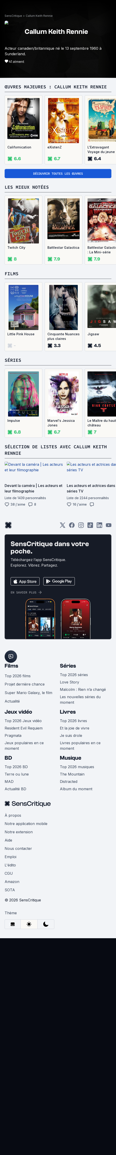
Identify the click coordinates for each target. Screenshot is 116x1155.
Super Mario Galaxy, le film (28, 692)
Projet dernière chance (25, 684)
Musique (70, 758)
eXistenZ (54, 147)
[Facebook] (72, 527)
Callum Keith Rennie (39, 15)
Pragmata (13, 735)
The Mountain (72, 774)
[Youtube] (108, 527)
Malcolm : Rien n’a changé (83, 689)
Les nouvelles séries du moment (80, 700)
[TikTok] (90, 527)
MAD (9, 781)
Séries (68, 666)
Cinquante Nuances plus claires (63, 336)
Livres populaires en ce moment (80, 746)
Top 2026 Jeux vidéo (23, 720)
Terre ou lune (17, 774)
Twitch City (16, 247)
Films (11, 666)
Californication (19, 147)
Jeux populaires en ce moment (24, 746)
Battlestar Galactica (63, 247)
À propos (13, 815)
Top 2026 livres (73, 720)
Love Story (69, 682)
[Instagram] (81, 527)
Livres (68, 712)
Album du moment (76, 789)
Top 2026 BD (16, 766)
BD (8, 758)
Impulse (13, 421)
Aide (8, 840)
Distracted (68, 781)
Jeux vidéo (18, 712)
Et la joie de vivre (74, 728)
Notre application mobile (26, 823)
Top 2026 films (18, 676)
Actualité (12, 701)
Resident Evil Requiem (24, 728)
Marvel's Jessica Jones (61, 423)
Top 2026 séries (74, 674)
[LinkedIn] (99, 527)
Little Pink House (21, 334)
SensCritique (13, 15)
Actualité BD (15, 789)
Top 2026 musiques (77, 766)
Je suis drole (71, 735)
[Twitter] (62, 527)
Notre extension (19, 832)
